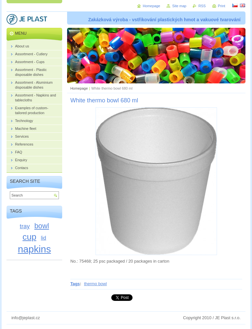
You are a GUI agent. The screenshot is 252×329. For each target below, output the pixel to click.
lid (43, 238)
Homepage (79, 88)
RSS (202, 6)
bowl (41, 226)
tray (25, 226)
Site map (179, 6)
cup (29, 237)
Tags (75, 283)
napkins (34, 249)
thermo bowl (95, 283)
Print (221, 6)
